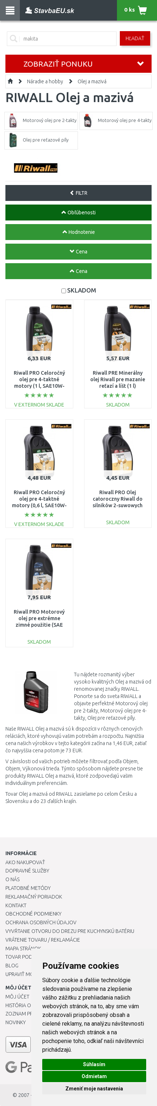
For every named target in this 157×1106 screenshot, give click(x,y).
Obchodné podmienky (33, 914)
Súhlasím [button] (94, 1064)
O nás (12, 879)
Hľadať (135, 38)
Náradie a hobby (45, 81)
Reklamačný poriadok (33, 897)
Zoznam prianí (23, 1014)
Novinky (15, 1022)
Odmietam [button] (94, 1076)
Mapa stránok (23, 948)
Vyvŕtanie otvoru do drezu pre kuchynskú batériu (69, 931)
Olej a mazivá (92, 81)
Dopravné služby (27, 871)
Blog (11, 965)
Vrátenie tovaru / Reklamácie (42, 940)
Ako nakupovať (25, 862)
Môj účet (17, 997)
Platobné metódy (28, 888)
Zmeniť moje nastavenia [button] (94, 1089)
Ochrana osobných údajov (41, 922)
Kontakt (15, 905)
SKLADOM (81, 290)
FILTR (78, 193)
